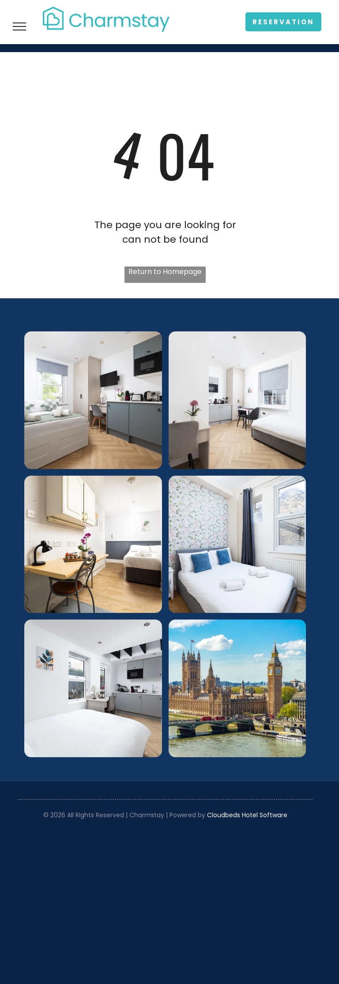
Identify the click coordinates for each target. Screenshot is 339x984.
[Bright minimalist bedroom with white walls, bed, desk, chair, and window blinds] (237, 400)
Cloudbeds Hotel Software (247, 815)
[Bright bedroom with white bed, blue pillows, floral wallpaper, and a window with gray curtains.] (237, 544)
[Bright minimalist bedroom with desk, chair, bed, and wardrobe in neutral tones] (93, 544)
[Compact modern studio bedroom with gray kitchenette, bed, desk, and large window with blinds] (93, 400)
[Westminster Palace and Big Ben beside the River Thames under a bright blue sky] (237, 688)
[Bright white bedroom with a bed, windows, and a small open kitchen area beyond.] (93, 688)
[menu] (19, 26)
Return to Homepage (165, 272)
